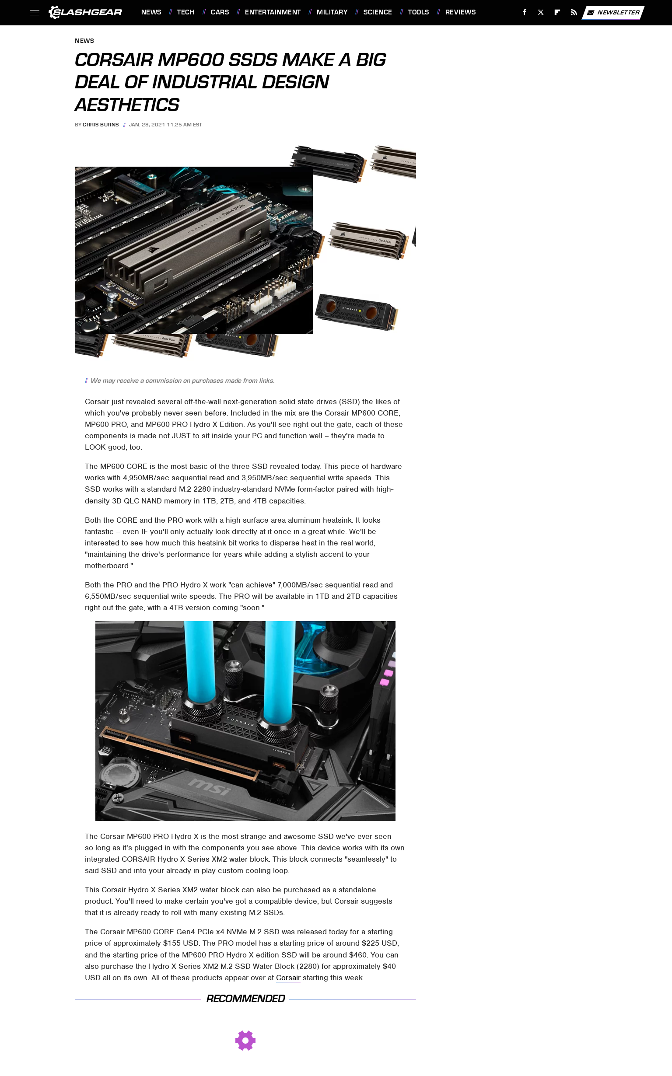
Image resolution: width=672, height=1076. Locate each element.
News (151, 12)
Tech (186, 12)
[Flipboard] (557, 12)
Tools (418, 12)
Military (332, 12)
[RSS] (573, 12)
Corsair (288, 977)
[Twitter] (541, 12)
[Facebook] (524, 12)
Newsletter (612, 13)
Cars (220, 12)
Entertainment (273, 12)
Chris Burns (101, 125)
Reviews (460, 12)
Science (378, 12)
